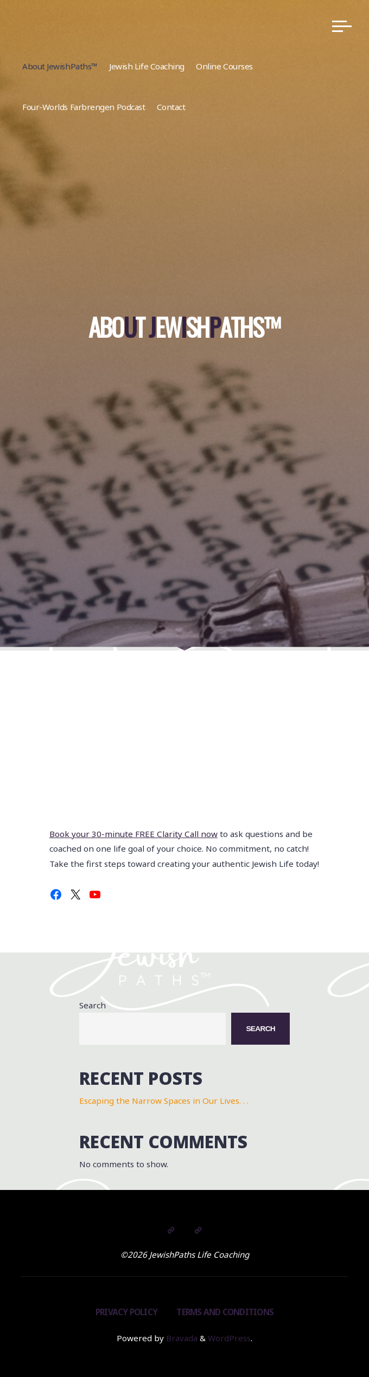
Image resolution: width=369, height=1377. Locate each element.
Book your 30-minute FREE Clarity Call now (133, 833)
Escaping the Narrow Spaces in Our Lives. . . (164, 1100)
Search (92, 1005)
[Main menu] (342, 26)
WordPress (229, 1338)
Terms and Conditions (224, 1312)
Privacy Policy (126, 1312)
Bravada (181, 1338)
